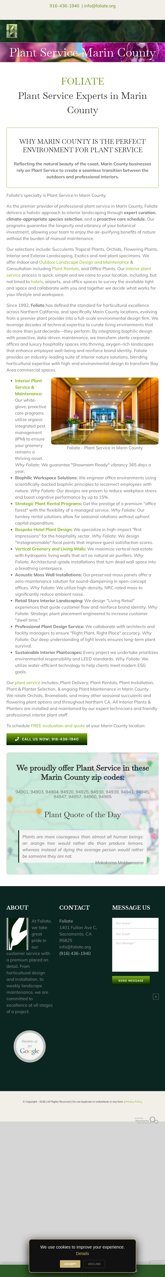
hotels (37, 281)
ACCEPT (70, 1264)
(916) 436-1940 (75, 953)
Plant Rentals (65, 268)
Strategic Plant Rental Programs (48, 503)
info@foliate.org (100, 5)
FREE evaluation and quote (58, 725)
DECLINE (94, 1264)
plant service (27, 682)
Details (82, 1253)
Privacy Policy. (134, 1101)
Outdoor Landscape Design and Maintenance (84, 262)
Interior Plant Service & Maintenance (28, 387)
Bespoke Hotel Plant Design (43, 529)
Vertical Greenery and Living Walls (50, 549)
